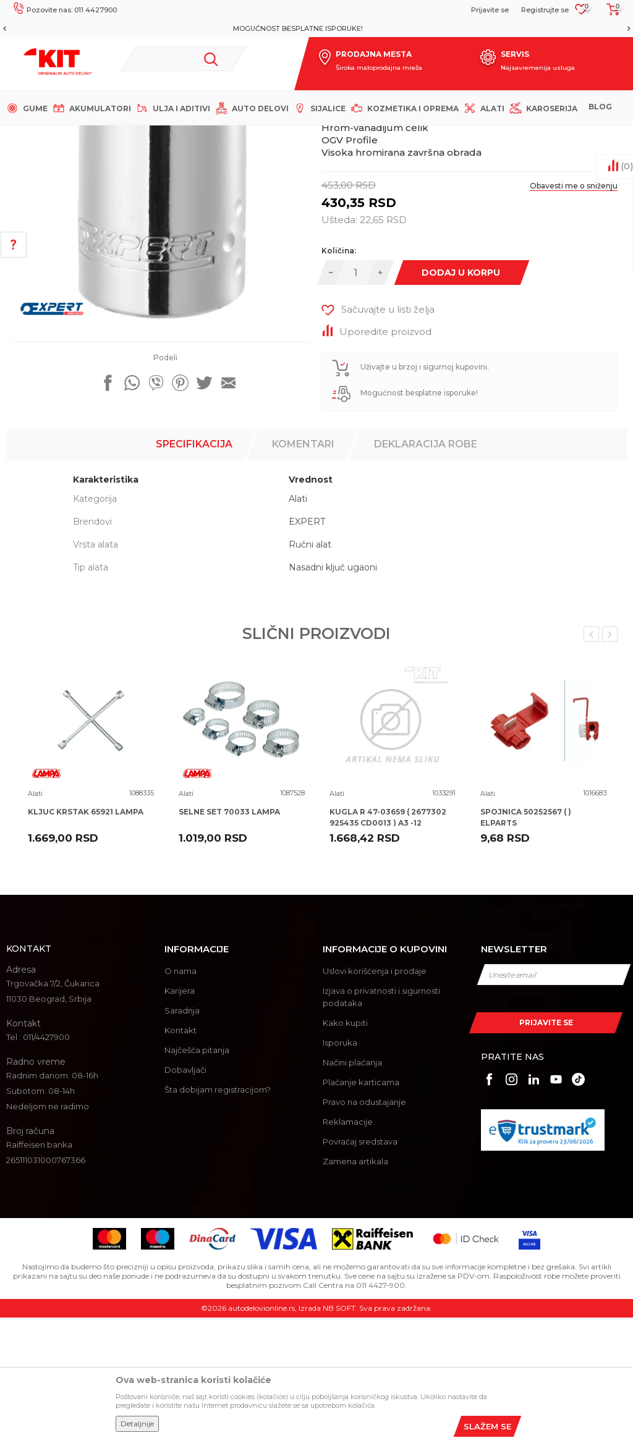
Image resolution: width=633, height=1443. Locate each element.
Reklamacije (348, 1247)
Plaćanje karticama (361, 1207)
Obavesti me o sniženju (574, 311)
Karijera (179, 1116)
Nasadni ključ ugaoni (333, 692)
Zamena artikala (355, 1287)
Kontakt (180, 1156)
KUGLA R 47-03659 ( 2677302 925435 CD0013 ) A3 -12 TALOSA (387, 948)
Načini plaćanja (352, 1188)
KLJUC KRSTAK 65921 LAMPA (85, 937)
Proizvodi (191, 135)
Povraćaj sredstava (360, 1267)
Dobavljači (185, 1195)
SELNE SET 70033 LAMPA (229, 937)
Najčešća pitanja (196, 1175)
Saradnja (182, 1136)
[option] (316, 28)
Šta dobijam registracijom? (217, 1215)
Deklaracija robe (425, 569)
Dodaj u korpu (460, 398)
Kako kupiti (345, 1148)
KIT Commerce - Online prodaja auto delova (87, 135)
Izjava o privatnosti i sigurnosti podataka (381, 1122)
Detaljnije (137, 1423)
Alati (225, 135)
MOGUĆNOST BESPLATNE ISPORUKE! (316, 28)
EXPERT (307, 647)
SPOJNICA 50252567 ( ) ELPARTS (525, 943)
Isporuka (340, 1168)
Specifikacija (194, 569)
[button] (184, 58)
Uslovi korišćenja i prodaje (375, 1096)
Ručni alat (310, 669)
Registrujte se (545, 10)
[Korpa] (609, 13)
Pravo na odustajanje (364, 1227)
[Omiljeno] (581, 13)
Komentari (303, 569)
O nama (180, 1096)
